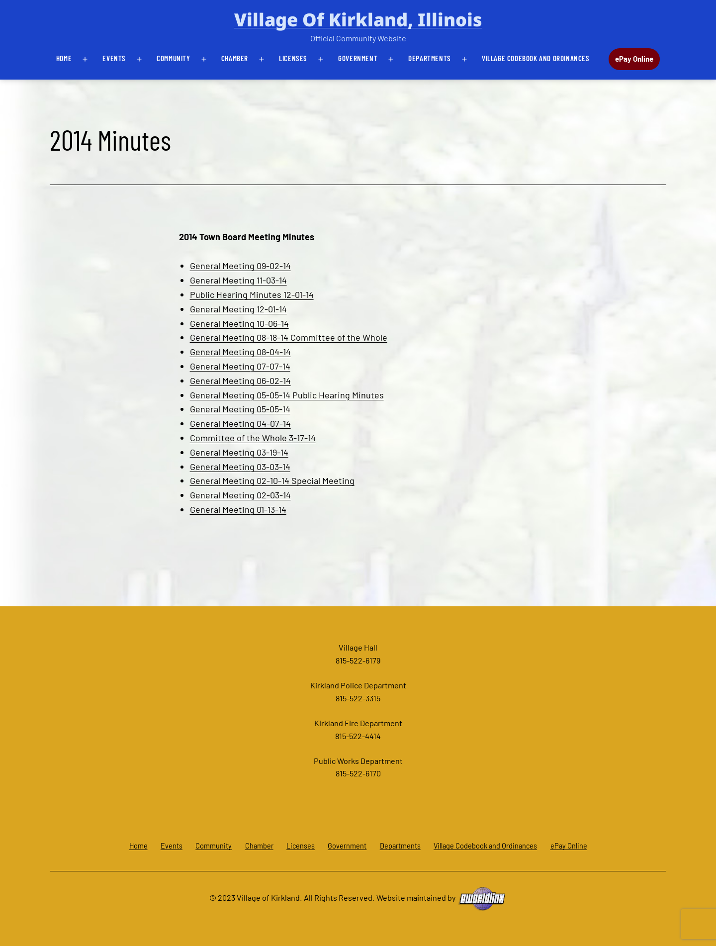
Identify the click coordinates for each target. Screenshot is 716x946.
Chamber (234, 58)
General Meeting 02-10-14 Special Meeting (272, 480)
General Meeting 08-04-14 (240, 351)
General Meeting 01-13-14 (238, 509)
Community (173, 58)
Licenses (293, 58)
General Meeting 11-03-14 (238, 280)
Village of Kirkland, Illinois (358, 19)
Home (64, 58)
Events (114, 58)
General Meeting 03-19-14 (239, 452)
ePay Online (634, 58)
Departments (429, 58)
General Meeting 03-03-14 (240, 466)
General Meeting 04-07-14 (240, 423)
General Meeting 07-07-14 (240, 366)
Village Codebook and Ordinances (536, 58)
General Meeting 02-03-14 (240, 494)
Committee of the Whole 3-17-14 (253, 437)
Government (357, 58)
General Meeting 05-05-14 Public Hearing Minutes (287, 394)
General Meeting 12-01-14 (238, 308)
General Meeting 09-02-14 (240, 265)
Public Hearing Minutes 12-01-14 (252, 294)
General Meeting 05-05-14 (240, 408)
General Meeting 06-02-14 (240, 380)
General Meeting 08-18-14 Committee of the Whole (288, 337)
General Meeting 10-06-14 (239, 323)
